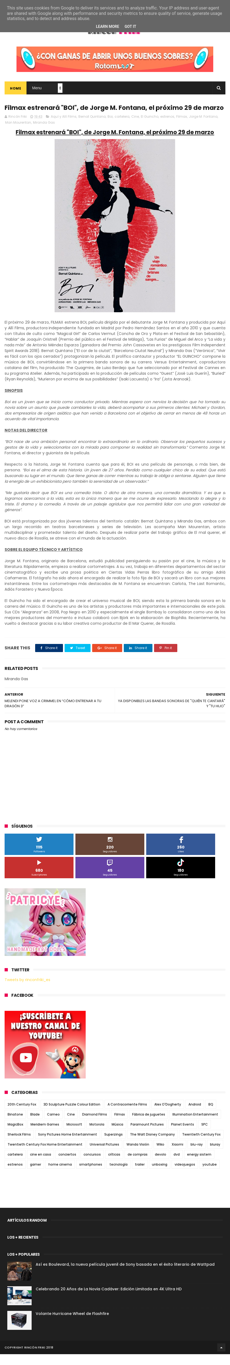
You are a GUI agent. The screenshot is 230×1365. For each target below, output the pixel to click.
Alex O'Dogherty (167, 1115)
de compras (138, 1165)
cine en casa (40, 1165)
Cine (135, 127)
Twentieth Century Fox (201, 1145)
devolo (160, 1165)
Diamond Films (94, 1125)
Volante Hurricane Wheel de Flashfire (72, 1324)
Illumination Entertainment (195, 1125)
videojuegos (185, 1175)
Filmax (181, 127)
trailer (140, 1175)
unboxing (159, 1175)
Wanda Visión (137, 1155)
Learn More (107, 26)
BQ (210, 1115)
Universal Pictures (104, 1155)
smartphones (90, 1175)
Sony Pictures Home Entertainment (67, 1145)
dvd (177, 1165)
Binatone (15, 1125)
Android (194, 1115)
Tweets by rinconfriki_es (27, 990)
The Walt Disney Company (152, 1145)
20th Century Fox (22, 1115)
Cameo (53, 1125)
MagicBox (15, 1135)
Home (15, 89)
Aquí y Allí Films (63, 127)
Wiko (160, 1155)
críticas (114, 1165)
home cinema (60, 1175)
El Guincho (149, 127)
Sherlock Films (19, 1145)
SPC (204, 1135)
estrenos (167, 127)
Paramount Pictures (147, 1135)
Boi (110, 127)
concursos (92, 1165)
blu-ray (197, 1155)
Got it (130, 26)
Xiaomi (177, 1155)
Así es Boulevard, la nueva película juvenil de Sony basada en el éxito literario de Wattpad (125, 1275)
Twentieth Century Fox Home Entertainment (45, 1155)
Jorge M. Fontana (203, 127)
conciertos (67, 1165)
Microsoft (74, 1135)
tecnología (118, 1175)
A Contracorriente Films (127, 1115)
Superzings (113, 1145)
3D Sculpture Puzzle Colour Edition (72, 1115)
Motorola (96, 1135)
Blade (35, 1125)
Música (117, 1135)
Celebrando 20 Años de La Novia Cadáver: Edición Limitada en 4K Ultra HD (109, 1299)
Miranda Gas (44, 133)
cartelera (122, 127)
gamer (35, 1175)
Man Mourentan (18, 133)
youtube (209, 1175)
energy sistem (199, 1165)
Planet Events (182, 1135)
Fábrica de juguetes (148, 1125)
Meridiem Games (45, 1135)
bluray (215, 1155)
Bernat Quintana (92, 127)
